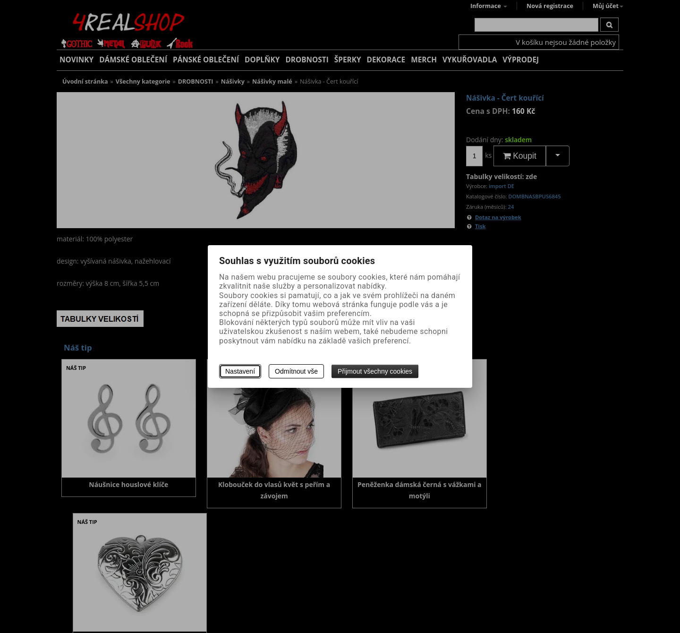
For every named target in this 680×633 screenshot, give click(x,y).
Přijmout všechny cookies (375, 371)
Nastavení (240, 371)
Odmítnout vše (296, 371)
